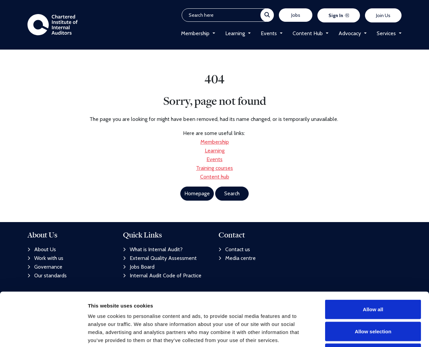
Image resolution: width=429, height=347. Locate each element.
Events (269, 33)
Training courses (214, 168)
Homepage (197, 193)
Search (232, 193)
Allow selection (373, 281)
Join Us (383, 15)
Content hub (214, 177)
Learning (235, 33)
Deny (373, 303)
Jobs (295, 15)
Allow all (373, 259)
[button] (212, 33)
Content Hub (308, 33)
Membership (195, 33)
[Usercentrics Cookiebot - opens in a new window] (43, 334)
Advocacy (350, 33)
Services (386, 33)
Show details (351, 334)
